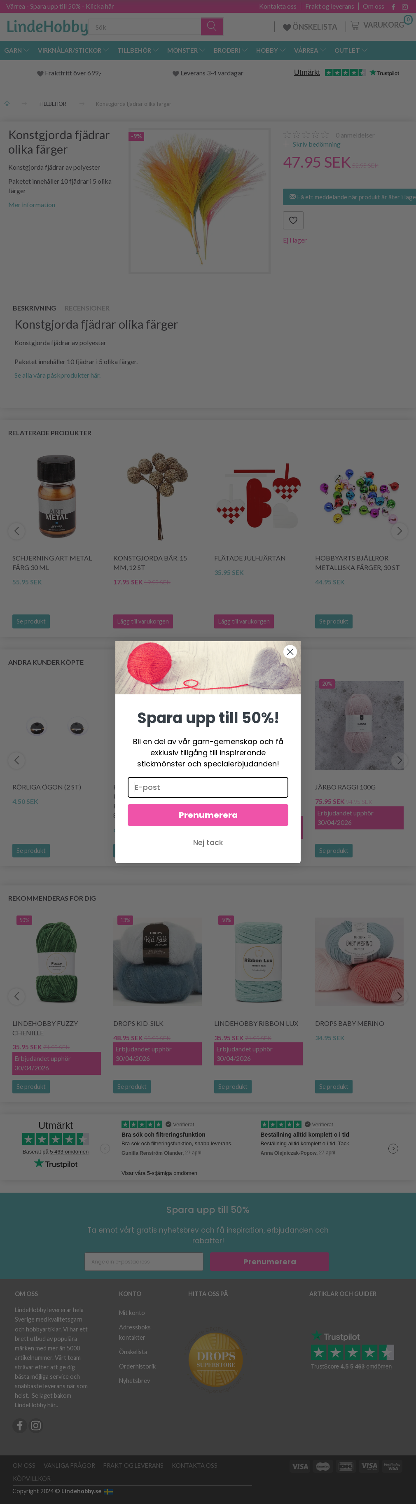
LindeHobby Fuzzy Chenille (45, 1028)
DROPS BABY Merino (349, 1023)
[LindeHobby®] (47, 25)
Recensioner (87, 308)
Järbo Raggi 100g (345, 787)
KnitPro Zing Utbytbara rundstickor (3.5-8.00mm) (144, 801)
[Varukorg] (381, 24)
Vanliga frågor (69, 1465)
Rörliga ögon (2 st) (46, 787)
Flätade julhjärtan (250, 558)
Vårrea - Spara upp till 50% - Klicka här (60, 6)
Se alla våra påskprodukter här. (57, 375)
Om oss (373, 6)
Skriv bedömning (316, 144)
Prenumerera (269, 1261)
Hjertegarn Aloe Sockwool (244, 791)
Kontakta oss (278, 6)
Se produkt (31, 621)
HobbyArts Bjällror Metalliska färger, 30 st (357, 562)
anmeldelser (355, 135)
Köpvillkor (32, 1478)
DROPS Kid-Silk (138, 1023)
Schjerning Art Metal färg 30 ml (52, 562)
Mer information (31, 204)
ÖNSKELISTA (310, 26)
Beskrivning (34, 308)
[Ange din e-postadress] (143, 1261)
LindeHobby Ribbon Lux (256, 1023)
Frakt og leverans (329, 6)
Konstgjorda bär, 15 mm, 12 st (150, 562)
